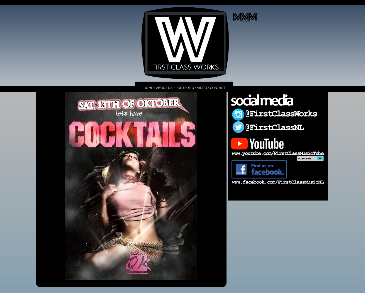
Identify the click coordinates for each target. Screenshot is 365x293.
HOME (148, 88)
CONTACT (217, 88)
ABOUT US (164, 88)
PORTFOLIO (184, 88)
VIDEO (202, 88)
